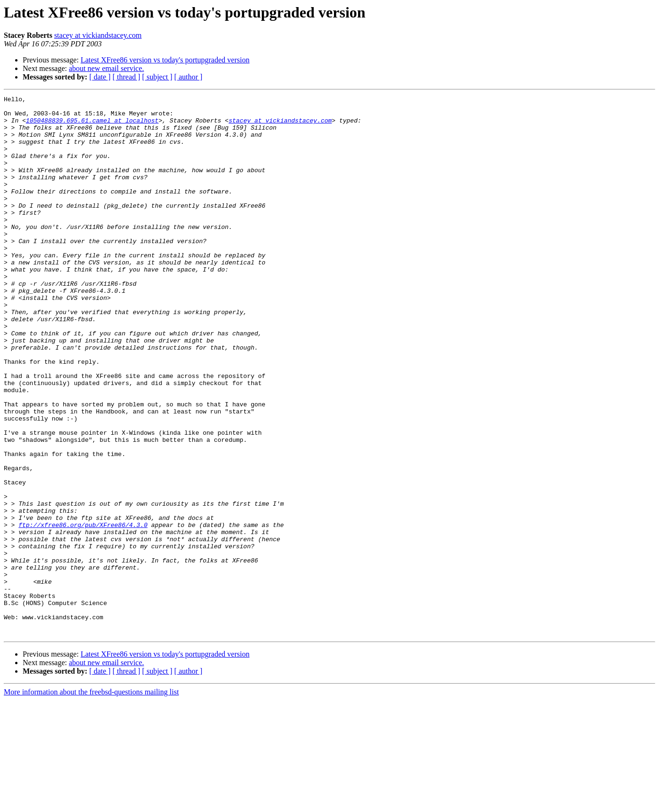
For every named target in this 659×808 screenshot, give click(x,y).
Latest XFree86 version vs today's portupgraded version (165, 60)
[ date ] (100, 77)
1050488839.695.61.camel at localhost (92, 126)
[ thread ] (126, 77)
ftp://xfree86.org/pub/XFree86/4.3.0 (82, 611)
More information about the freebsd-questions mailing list (91, 800)
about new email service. (106, 68)
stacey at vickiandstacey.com (98, 35)
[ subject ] (157, 77)
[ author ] (188, 77)
